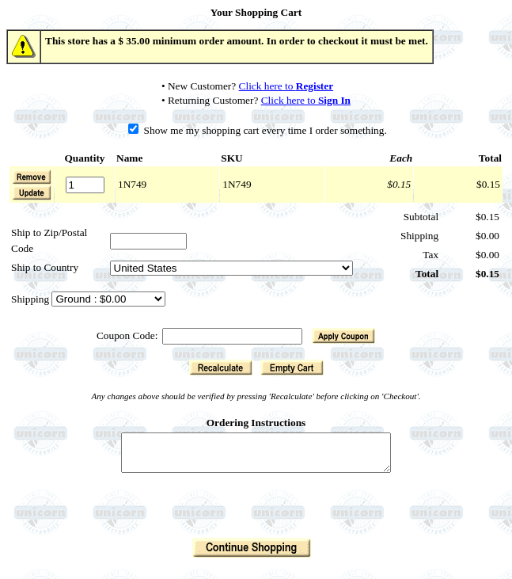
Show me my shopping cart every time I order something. (257, 130)
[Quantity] (85, 185)
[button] (31, 192)
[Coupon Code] (232, 336)
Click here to (286, 86)
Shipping (31, 299)
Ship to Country (44, 267)
